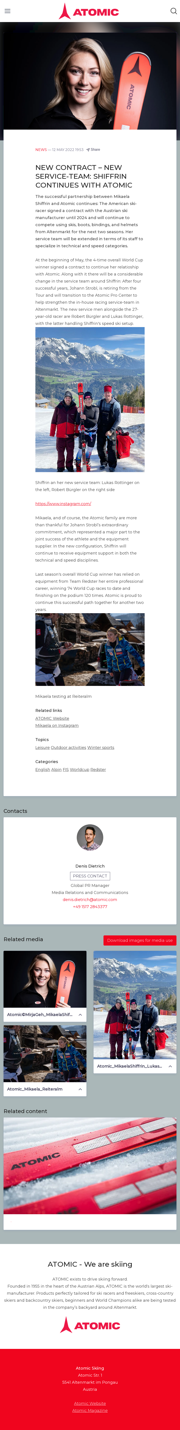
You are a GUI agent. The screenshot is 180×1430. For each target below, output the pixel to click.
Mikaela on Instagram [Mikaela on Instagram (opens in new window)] (57, 725)
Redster (98, 769)
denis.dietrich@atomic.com (90, 899)
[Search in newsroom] (173, 11)
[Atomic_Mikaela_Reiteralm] (45, 1053)
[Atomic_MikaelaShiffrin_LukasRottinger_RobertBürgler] (135, 1005)
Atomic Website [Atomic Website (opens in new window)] (90, 1403)
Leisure (42, 747)
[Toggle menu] (7, 11)
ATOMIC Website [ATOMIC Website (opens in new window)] (52, 718)
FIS (66, 769)
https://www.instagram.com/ (63, 503)
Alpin (56, 769)
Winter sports (100, 747)
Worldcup (79, 769)
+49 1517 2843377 (90, 906)
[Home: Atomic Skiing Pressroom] (89, 11)
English (42, 769)
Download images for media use (140, 940)
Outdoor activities (68, 747)
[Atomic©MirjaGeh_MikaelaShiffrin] (45, 979)
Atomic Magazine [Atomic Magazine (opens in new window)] (90, 1410)
